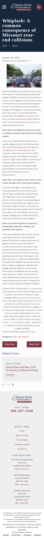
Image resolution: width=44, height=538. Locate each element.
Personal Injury (22, 440)
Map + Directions (22, 469)
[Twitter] (13, 418)
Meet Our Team (22, 435)
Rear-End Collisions (21, 337)
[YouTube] (25, 418)
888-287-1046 (22, 411)
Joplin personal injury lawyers (21, 119)
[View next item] (13, 384)
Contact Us (22, 449)
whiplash (5, 240)
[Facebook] (19, 418)
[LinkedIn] (30, 418)
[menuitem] (6, 535)
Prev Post (9, 344)
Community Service (22, 444)
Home (22, 431)
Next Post (34, 344)
